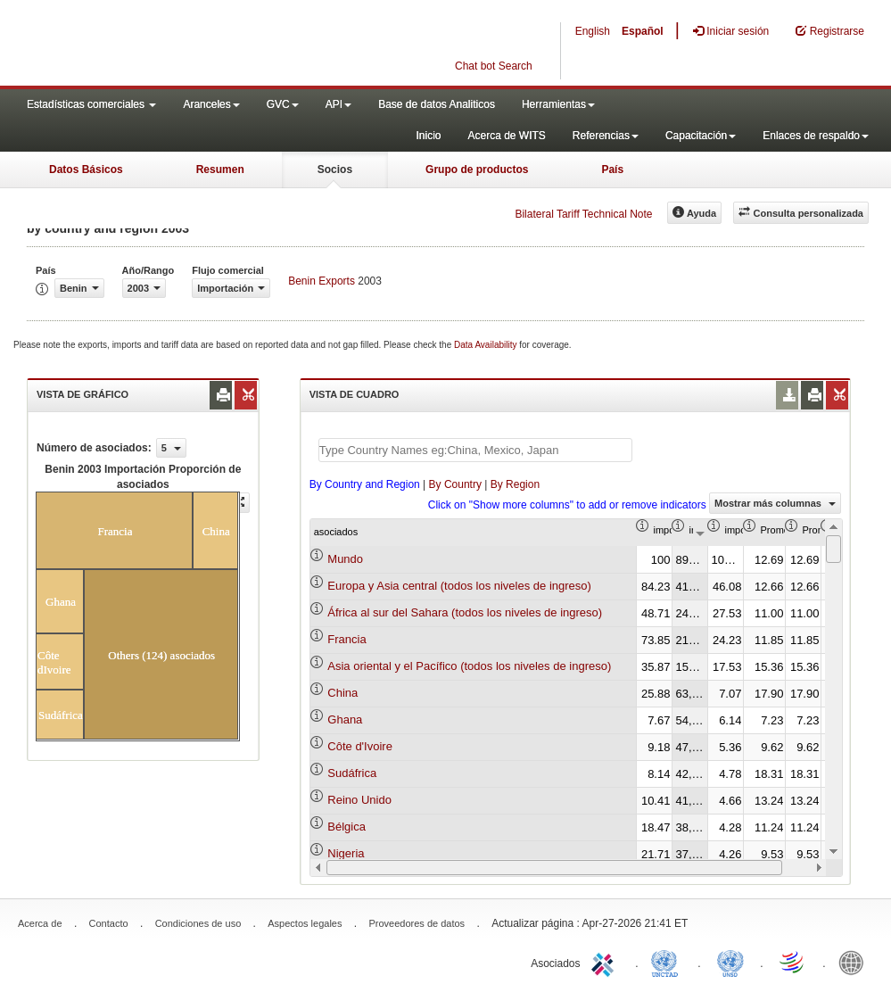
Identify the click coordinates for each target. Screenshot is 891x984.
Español (643, 31)
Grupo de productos (476, 169)
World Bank (855, 962)
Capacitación (700, 135)
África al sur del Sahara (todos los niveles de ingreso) (464, 612)
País (612, 169)
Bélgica (346, 826)
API (338, 104)
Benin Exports (321, 281)
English (592, 31)
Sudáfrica (351, 773)
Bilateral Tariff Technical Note (583, 214)
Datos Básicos (86, 169)
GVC (283, 104)
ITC (605, 962)
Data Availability (486, 345)
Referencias (606, 135)
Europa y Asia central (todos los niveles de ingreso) (459, 585)
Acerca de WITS (506, 135)
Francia (346, 639)
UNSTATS (730, 962)
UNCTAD (668, 962)
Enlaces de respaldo (816, 135)
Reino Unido (359, 799)
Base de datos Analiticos (436, 104)
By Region (515, 484)
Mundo (345, 559)
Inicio (428, 135)
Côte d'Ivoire (359, 746)
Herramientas (558, 104)
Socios (335, 169)
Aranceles (211, 104)
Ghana (344, 719)
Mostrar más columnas (775, 503)
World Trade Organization (793, 962)
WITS (178, 44)
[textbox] (475, 450)
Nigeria (345, 853)
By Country (455, 484)
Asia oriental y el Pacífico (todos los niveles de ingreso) (469, 666)
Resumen (220, 169)
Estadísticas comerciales (91, 104)
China (342, 692)
